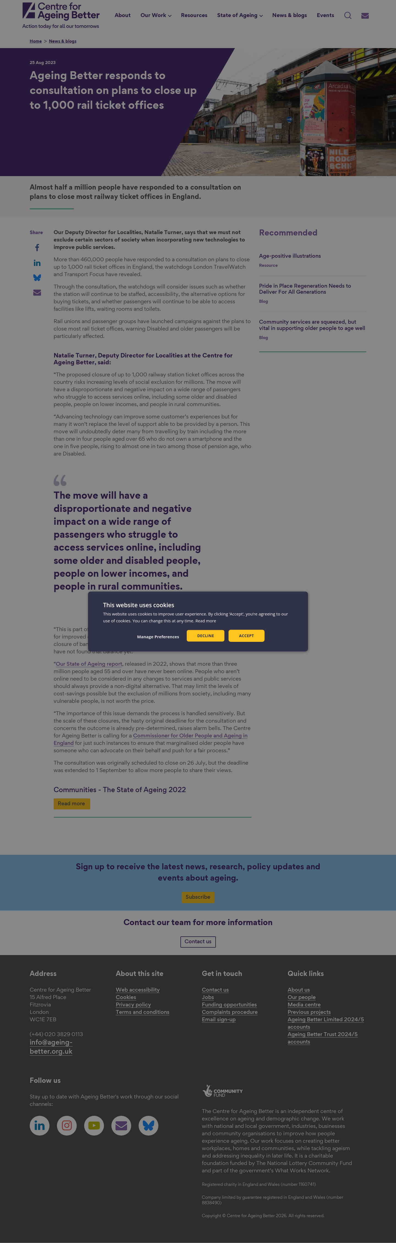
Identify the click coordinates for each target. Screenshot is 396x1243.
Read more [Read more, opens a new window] (206, 620)
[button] (158, 636)
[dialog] (198, 622)
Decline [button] (205, 635)
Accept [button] (246, 635)
